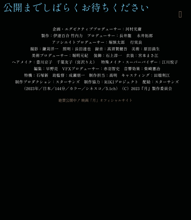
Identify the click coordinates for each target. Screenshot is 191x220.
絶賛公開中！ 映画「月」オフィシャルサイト (95, 100)
